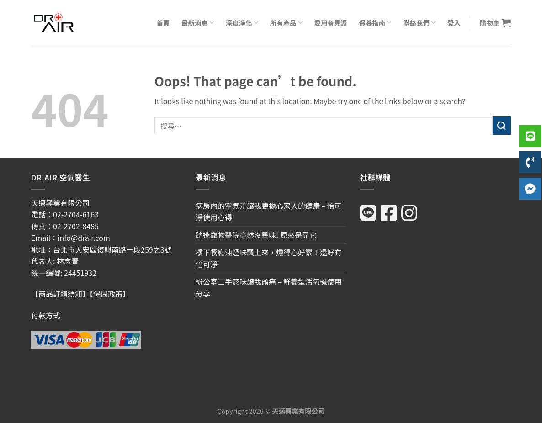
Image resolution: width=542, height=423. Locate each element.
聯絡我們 (419, 22)
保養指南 (375, 22)
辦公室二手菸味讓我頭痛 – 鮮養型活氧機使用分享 (269, 287)
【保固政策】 (110, 293)
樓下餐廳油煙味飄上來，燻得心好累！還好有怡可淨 (269, 258)
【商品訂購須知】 (60, 293)
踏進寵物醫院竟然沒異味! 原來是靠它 (256, 234)
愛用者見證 (330, 22)
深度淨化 (242, 22)
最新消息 (197, 22)
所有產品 (286, 22)
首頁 (163, 22)
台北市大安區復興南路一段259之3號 (112, 249)
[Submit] (502, 125)
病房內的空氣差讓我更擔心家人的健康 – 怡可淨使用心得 (269, 211)
